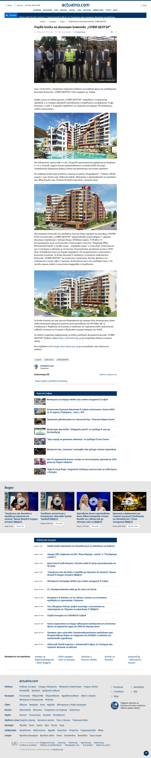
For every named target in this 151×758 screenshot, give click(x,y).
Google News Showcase (64, 346)
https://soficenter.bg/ (68, 338)
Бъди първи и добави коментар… (52, 381)
